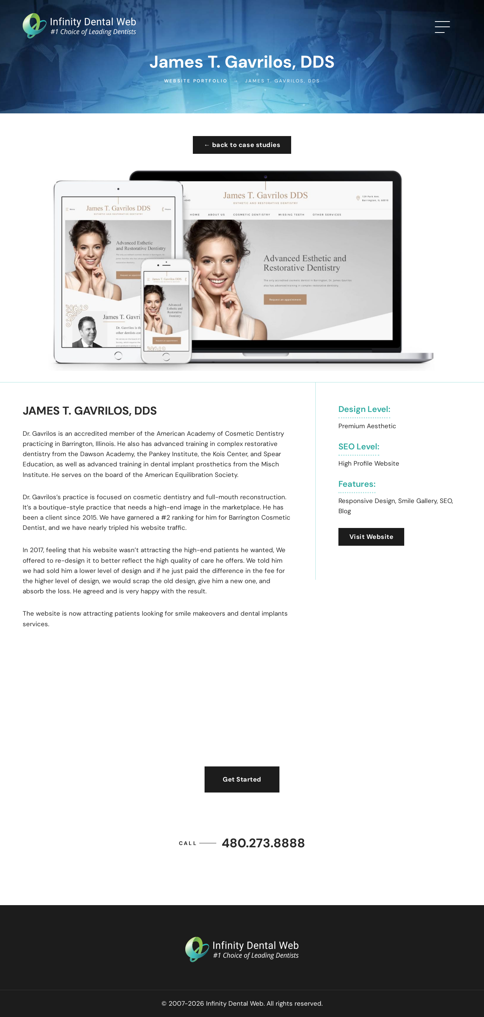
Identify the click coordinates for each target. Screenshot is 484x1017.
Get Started (242, 779)
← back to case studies (242, 145)
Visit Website (371, 536)
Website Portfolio (196, 81)
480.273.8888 (242, 843)
